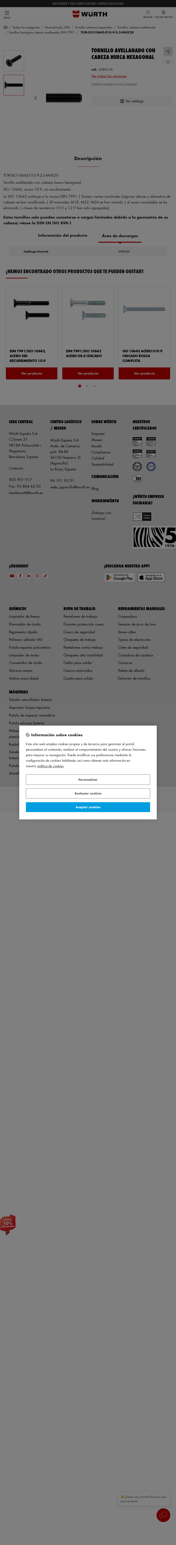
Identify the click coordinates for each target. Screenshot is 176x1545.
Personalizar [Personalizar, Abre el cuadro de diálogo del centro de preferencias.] (88, 779)
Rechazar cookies (88, 793)
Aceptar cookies (88, 807)
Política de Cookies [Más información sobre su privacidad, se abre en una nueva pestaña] (50, 766)
